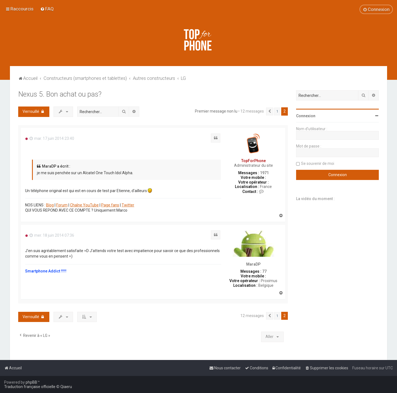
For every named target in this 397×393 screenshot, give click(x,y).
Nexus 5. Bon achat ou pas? (59, 94)
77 (264, 271)
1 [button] (277, 111)
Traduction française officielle (29, 386)
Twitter (128, 205)
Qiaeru (66, 386)
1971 (264, 173)
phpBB (31, 382)
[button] (269, 111)
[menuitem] (47, 9)
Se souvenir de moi (317, 163)
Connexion (305, 116)
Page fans (110, 205)
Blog (50, 205)
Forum (62, 205)
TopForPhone (253, 161)
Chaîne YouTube (84, 205)
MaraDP (253, 264)
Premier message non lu (216, 111)
